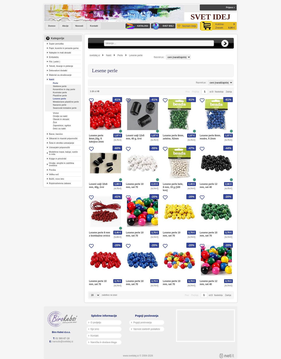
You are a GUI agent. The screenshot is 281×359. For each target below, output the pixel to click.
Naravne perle (59, 105)
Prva (188, 92)
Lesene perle (59, 98)
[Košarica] (218, 26)
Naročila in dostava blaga (102, 342)
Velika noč (54, 174)
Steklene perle (59, 86)
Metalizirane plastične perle (66, 102)
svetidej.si (95, 55)
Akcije (65, 26)
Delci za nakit (59, 128)
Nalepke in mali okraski (60, 52)
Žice (55, 122)
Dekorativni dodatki (58, 70)
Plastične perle (60, 95)
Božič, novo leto (56, 179)
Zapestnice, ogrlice (62, 125)
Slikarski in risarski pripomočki (63, 138)
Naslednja (219, 92)
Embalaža (53, 57)
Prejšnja (195, 92)
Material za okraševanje (60, 75)
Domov (51, 26)
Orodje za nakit (60, 116)
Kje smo (93, 329)
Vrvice (56, 113)
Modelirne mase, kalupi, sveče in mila (63, 153)
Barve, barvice (56, 134)
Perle (55, 83)
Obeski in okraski (61, 119)
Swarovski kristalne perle (65, 108)
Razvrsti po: (159, 57)
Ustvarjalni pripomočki (59, 147)
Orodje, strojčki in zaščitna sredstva (61, 164)
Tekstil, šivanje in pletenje (61, 66)
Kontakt (94, 26)
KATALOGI (137, 25)
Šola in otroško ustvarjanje (61, 143)
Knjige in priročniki (57, 158)
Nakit (51, 79)
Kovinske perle (60, 92)
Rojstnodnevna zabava (60, 183)
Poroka (52, 170)
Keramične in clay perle (64, 89)
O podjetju (94, 322)
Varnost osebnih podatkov (145, 329)
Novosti (79, 26)
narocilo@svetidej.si (62, 341)
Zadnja (229, 92)
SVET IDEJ (162, 25)
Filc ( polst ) (54, 61)
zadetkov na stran (109, 295)
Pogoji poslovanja (141, 322)
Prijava (230, 7)
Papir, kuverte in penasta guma (64, 48)
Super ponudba (56, 44)
